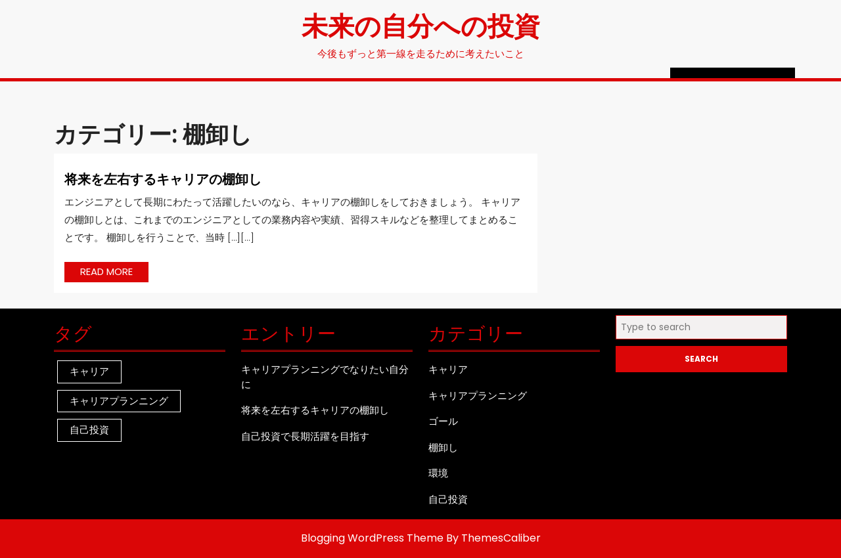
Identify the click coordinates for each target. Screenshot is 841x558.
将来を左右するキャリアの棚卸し (162, 178)
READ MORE (114, 273)
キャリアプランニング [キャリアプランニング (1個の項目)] (119, 401)
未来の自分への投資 (421, 24)
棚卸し (443, 447)
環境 (438, 473)
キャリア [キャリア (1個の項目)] (89, 371)
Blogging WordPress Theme (372, 538)
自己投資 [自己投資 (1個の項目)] (89, 430)
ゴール (443, 421)
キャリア (448, 369)
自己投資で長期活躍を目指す (305, 436)
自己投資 (448, 499)
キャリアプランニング (477, 395)
